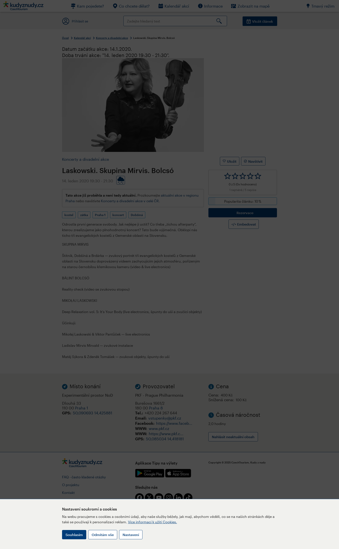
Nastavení (131, 535)
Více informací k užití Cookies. (152, 522)
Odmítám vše (103, 535)
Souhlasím (74, 535)
